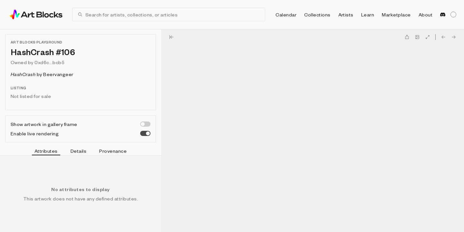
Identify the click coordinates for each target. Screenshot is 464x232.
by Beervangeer (42, 74)
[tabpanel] (80, 194)
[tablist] (80, 152)
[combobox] (172, 14)
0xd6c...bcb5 (49, 62)
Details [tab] (78, 151)
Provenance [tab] (113, 151)
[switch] (145, 124)
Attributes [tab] (46, 152)
